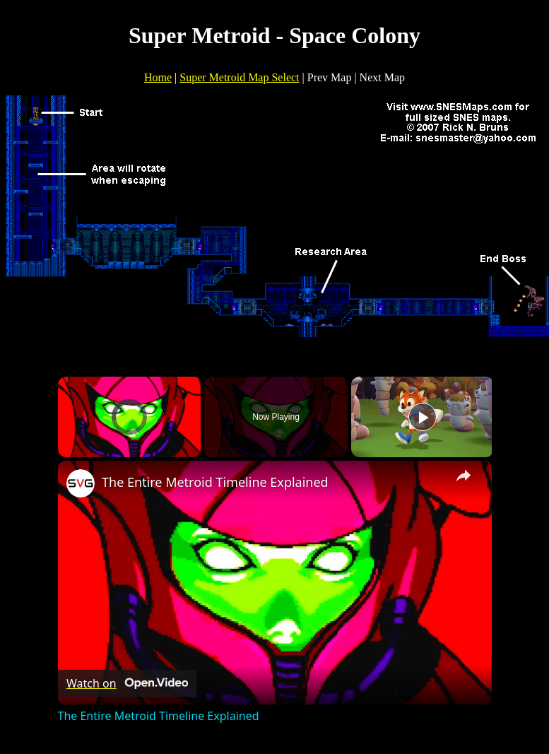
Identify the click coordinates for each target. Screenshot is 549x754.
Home (158, 77)
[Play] (422, 417)
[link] (80, 483)
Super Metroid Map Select (239, 77)
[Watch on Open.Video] (127, 683)
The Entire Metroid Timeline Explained (215, 481)
